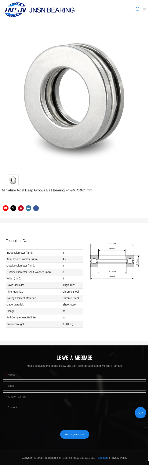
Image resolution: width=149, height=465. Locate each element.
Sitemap (102, 457)
